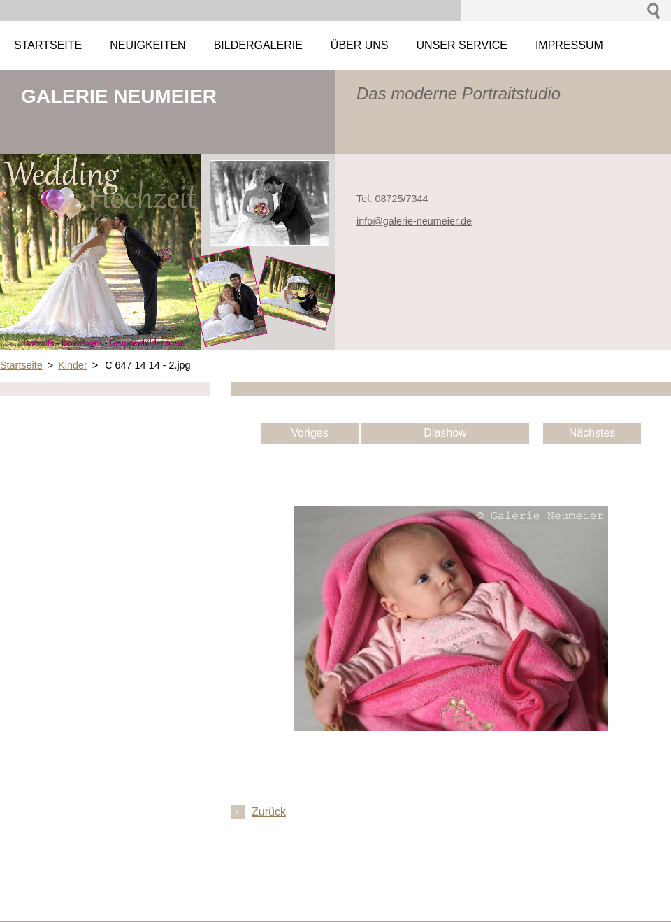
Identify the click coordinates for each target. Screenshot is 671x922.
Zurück (269, 812)
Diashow (445, 433)
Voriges (309, 433)
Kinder (72, 365)
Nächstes (592, 433)
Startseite (21, 365)
